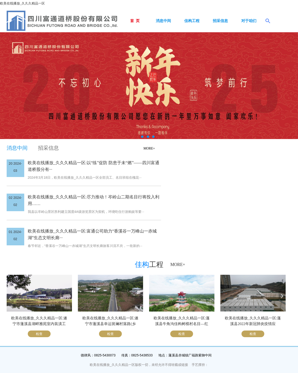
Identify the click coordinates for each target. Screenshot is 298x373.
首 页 (135, 21)
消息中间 (163, 21)
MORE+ (149, 148)
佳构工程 (191, 21)
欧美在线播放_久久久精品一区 (22, 3)
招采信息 (220, 21)
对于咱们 (248, 21)
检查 (39, 334)
